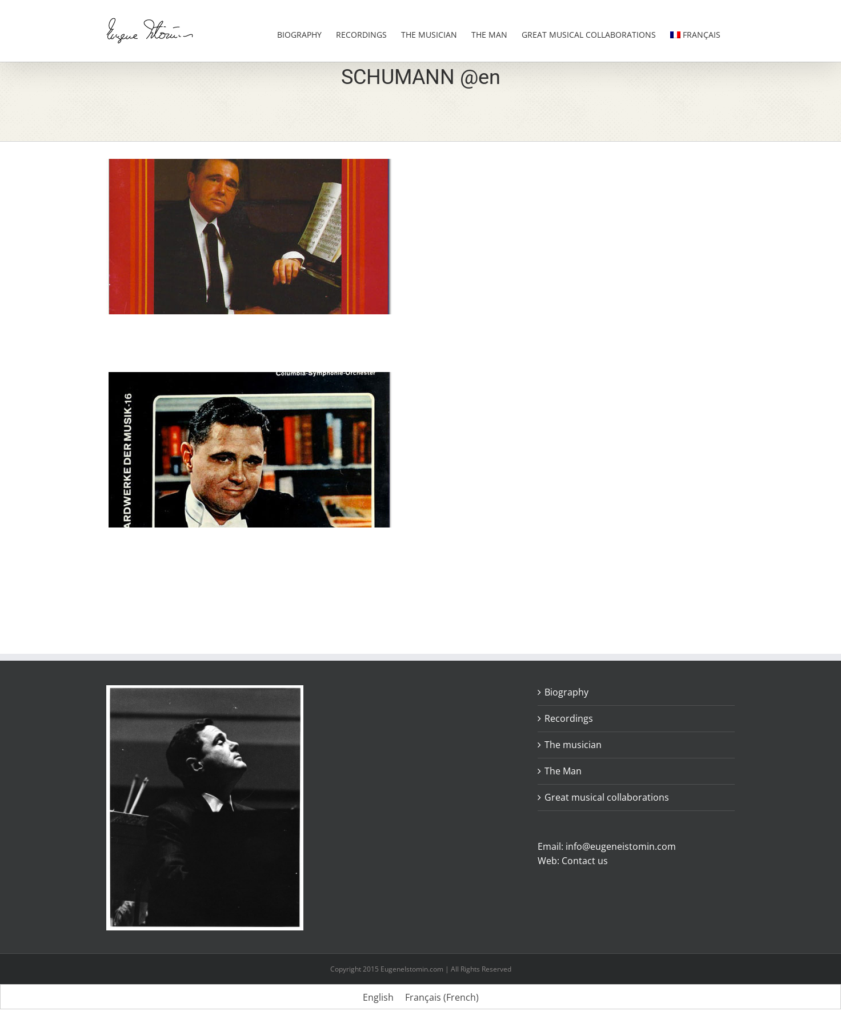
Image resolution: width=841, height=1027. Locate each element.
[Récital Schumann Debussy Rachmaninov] (249, 165)
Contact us (585, 860)
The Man (563, 771)
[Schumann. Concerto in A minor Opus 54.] (249, 379)
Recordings (568, 718)
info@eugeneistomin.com (621, 846)
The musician (573, 744)
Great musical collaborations (606, 797)
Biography (566, 692)
